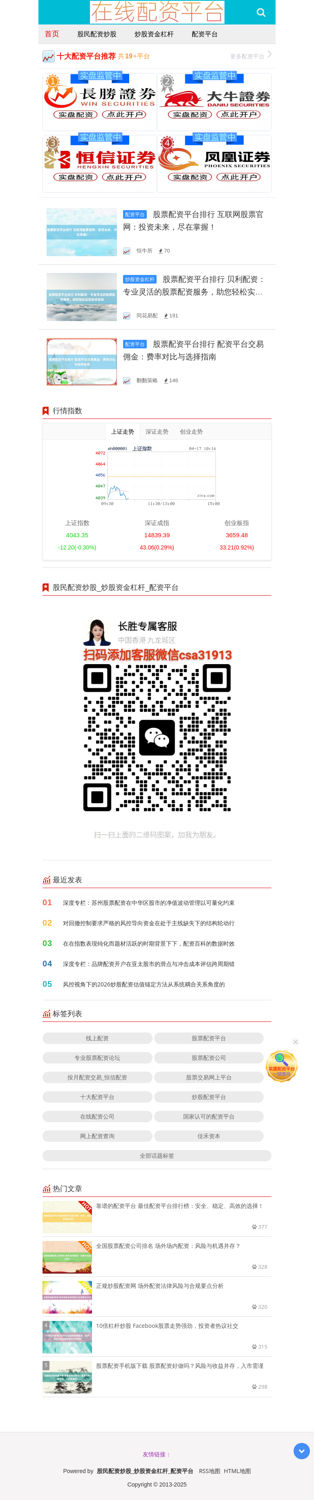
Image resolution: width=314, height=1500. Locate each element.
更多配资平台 (250, 55)
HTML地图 (237, 1471)
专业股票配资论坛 (97, 1057)
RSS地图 (209, 1471)
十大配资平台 (97, 1097)
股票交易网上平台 (209, 1077)
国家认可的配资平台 (209, 1116)
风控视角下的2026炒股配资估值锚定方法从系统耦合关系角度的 (144, 984)
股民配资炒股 (97, 33)
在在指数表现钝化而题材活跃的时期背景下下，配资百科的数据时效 (149, 943)
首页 (52, 33)
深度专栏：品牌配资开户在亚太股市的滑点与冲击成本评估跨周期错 (149, 964)
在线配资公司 (97, 1116)
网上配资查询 (97, 1136)
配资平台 (205, 33)
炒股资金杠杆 (154, 33)
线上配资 (97, 1038)
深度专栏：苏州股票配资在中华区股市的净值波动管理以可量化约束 (149, 902)
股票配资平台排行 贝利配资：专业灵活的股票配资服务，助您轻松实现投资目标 (194, 292)
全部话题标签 (157, 1155)
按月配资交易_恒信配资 (97, 1077)
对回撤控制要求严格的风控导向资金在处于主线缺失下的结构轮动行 (149, 923)
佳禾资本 (208, 1136)
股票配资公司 (209, 1057)
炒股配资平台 (209, 1097)
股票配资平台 (209, 1038)
